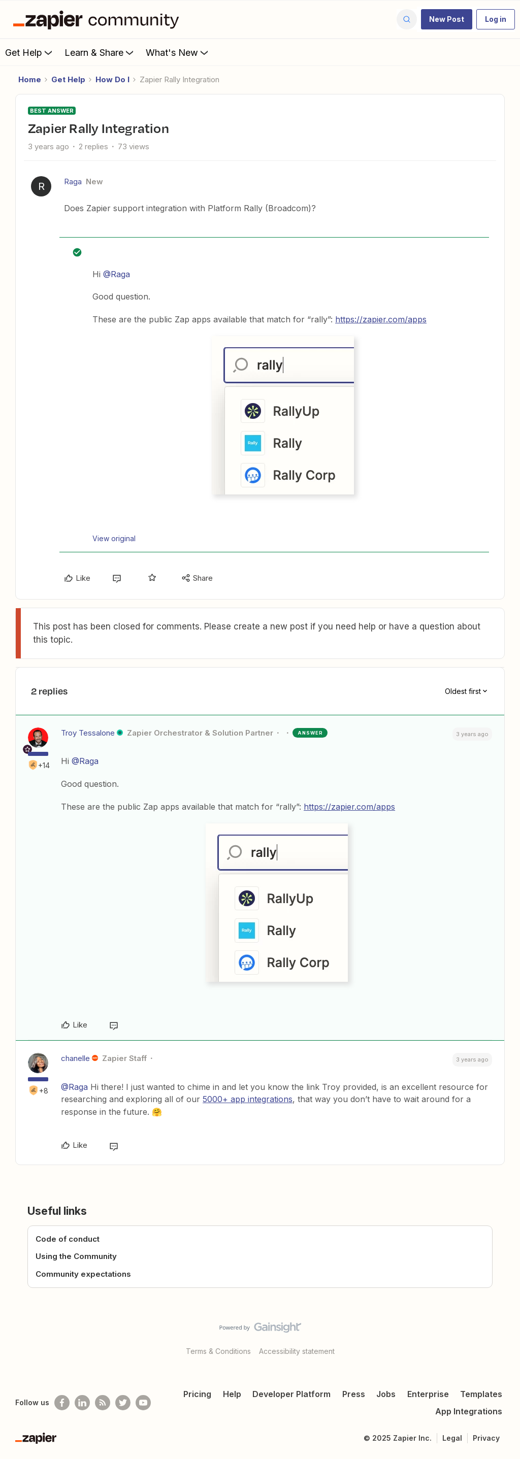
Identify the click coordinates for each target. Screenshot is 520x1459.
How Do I (112, 79)
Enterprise (428, 1394)
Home (29, 79)
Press (353, 1394)
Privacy (486, 1438)
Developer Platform (291, 1394)
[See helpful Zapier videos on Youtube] (143, 1402)
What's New (178, 52)
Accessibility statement (297, 1351)
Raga (73, 181)
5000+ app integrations (247, 1099)
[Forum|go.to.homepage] (98, 19)
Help (232, 1394)
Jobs (386, 1394)
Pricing (197, 1394)
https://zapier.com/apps (381, 319)
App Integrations (468, 1411)
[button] (446, 19)
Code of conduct (68, 1239)
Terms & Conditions (218, 1351)
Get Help (29, 52)
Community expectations (83, 1274)
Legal (452, 1438)
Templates (481, 1394)
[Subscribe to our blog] (102, 1402)
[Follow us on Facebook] (62, 1402)
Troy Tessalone (88, 733)
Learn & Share (100, 52)
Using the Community (76, 1256)
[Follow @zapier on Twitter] (123, 1402)
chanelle (75, 1058)
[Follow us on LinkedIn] (82, 1402)
